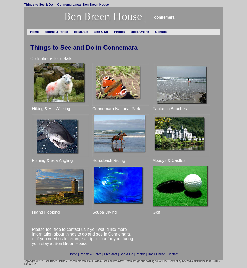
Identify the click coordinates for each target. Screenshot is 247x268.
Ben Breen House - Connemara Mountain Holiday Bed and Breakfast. (85, 261)
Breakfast (81, 32)
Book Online (140, 32)
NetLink (163, 261)
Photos (119, 32)
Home (34, 32)
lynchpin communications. (197, 261)
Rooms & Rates (56, 32)
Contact (161, 32)
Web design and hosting (140, 261)
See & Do (101, 32)
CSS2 (32, 264)
